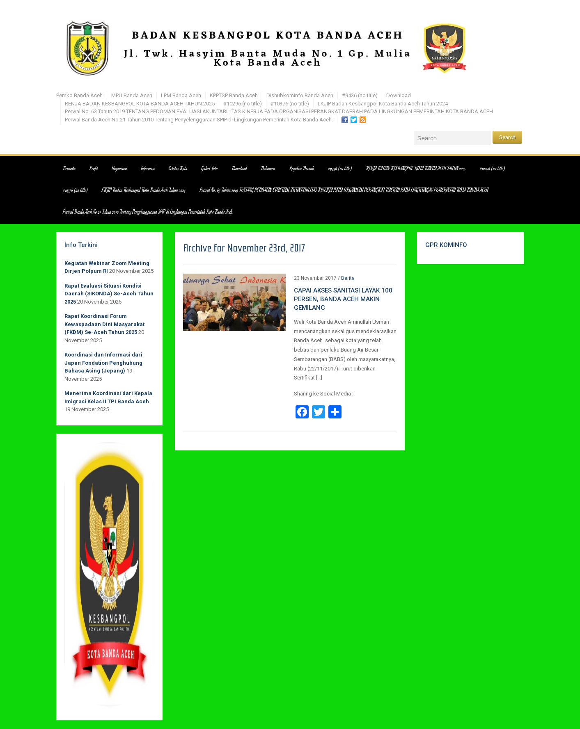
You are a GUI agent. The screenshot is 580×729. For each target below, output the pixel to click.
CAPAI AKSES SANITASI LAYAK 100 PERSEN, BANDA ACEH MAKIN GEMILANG (343, 299)
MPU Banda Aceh (131, 95)
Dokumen (268, 168)
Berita (348, 278)
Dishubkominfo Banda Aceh (299, 95)
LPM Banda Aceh (181, 95)
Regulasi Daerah (301, 168)
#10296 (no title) (242, 104)
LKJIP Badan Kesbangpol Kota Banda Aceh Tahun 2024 (383, 104)
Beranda (69, 168)
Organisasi (119, 168)
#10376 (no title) (290, 104)
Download (398, 95)
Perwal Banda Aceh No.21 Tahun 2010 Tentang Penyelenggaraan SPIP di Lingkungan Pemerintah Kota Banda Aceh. (199, 120)
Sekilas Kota (178, 168)
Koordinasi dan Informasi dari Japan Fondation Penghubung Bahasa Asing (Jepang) (103, 363)
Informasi (148, 168)
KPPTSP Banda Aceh (234, 95)
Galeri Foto (210, 168)
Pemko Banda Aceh (79, 95)
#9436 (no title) (360, 95)
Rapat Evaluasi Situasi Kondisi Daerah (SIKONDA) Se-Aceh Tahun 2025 (109, 294)
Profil (94, 168)
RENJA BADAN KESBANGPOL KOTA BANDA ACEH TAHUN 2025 (140, 104)
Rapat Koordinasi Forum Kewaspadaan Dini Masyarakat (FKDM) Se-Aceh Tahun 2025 (104, 324)
